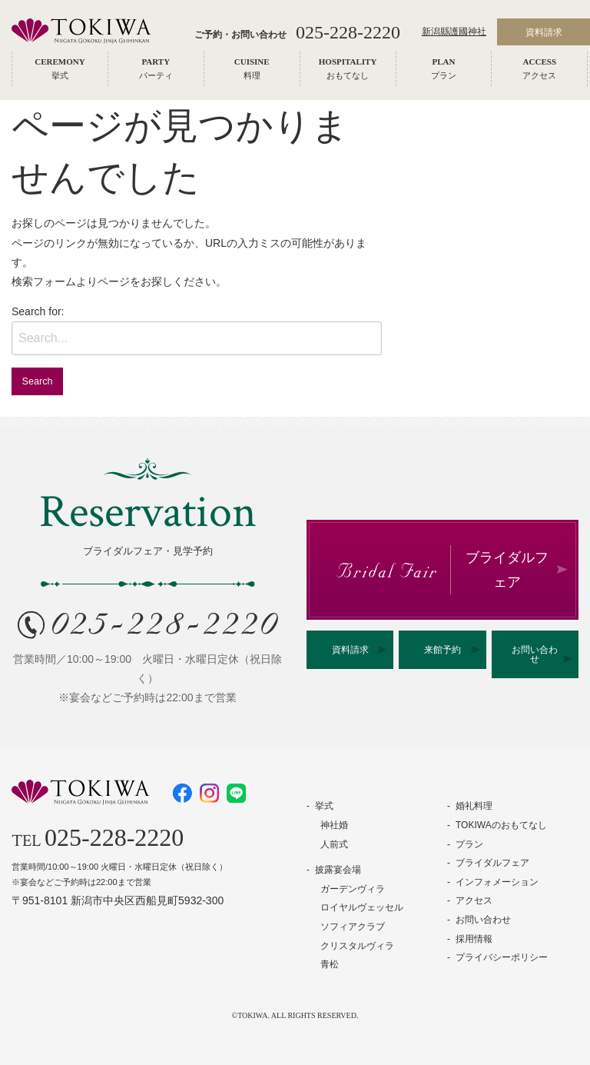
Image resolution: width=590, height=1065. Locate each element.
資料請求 (350, 649)
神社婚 (334, 825)
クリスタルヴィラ (357, 945)
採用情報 (474, 939)
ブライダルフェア (492, 862)
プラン (469, 844)
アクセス (474, 900)
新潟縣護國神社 (454, 32)
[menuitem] (60, 69)
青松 (329, 964)
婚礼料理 (474, 805)
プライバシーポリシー (502, 957)
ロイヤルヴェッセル (361, 907)
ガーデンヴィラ (352, 889)
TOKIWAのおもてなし (501, 825)
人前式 (334, 844)
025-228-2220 (348, 32)
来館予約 (442, 649)
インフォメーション (497, 882)
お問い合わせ (535, 654)
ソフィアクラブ (352, 926)
